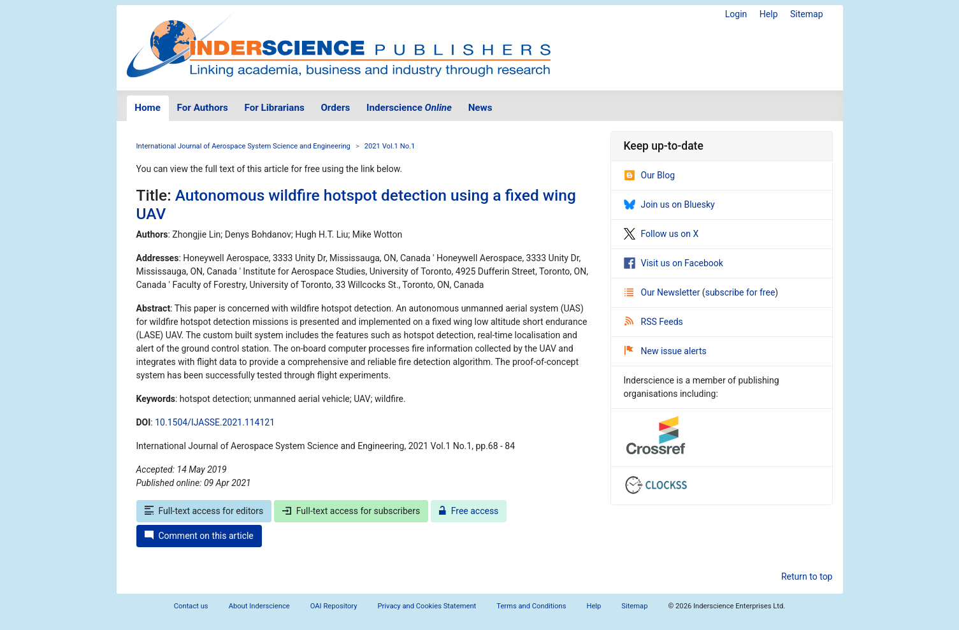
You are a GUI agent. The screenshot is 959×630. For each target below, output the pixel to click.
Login (736, 14)
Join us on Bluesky (669, 204)
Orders (335, 107)
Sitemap (806, 14)
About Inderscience (259, 606)
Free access (469, 511)
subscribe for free (740, 292)
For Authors (202, 107)
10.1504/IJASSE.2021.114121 (215, 422)
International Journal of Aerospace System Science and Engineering (243, 146)
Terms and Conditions (531, 606)
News (480, 107)
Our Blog (649, 175)
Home (147, 107)
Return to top (807, 576)
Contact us (191, 606)
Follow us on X (661, 234)
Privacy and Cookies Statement (427, 606)
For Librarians (274, 107)
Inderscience (409, 107)
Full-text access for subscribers (351, 511)
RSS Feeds (653, 322)
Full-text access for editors (204, 511)
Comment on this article (199, 536)
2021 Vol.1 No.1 (389, 146)
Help (769, 14)
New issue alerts (665, 351)
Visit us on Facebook (673, 263)
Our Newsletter (663, 292)
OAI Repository (333, 606)
